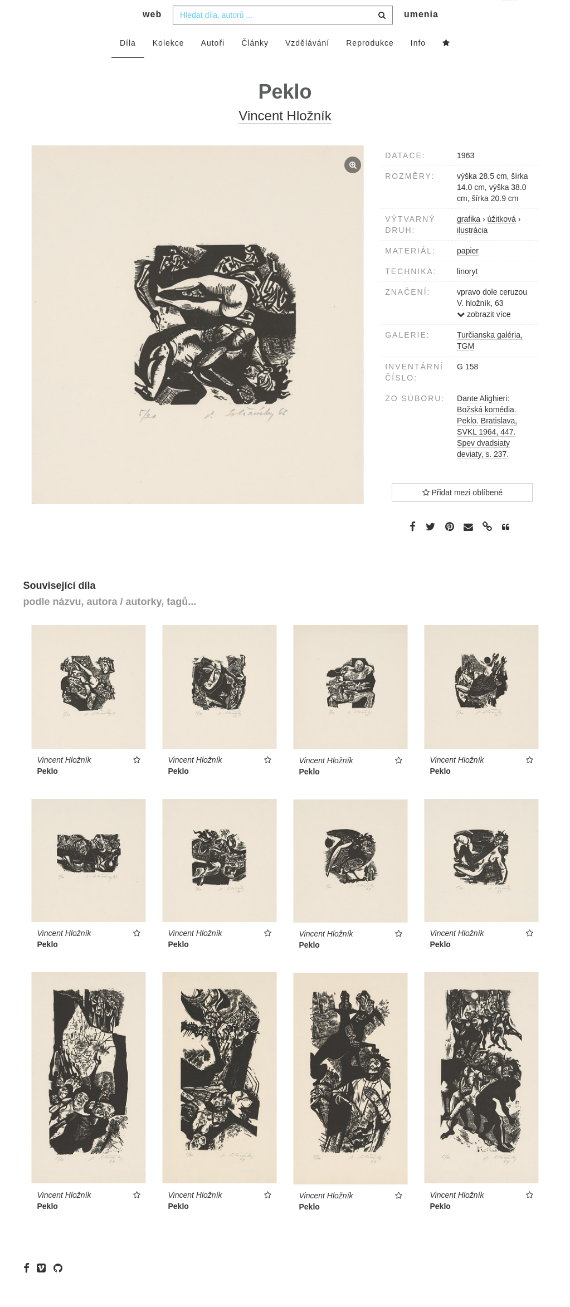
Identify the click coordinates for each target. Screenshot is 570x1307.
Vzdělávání (307, 65)
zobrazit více (483, 336)
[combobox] (283, 37)
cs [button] (510, 17)
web (152, 36)
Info (418, 65)
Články (255, 65)
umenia (421, 36)
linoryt (467, 293)
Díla (128, 65)
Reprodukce (370, 65)
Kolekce (168, 65)
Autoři (213, 65)
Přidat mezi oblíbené (462, 514)
